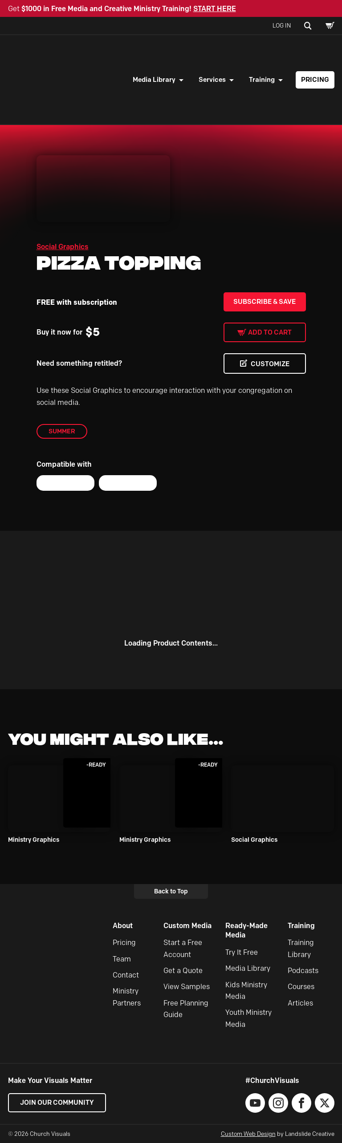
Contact (126, 975)
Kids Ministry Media (246, 991)
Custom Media (187, 925)
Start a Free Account (182, 948)
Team (122, 959)
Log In (282, 25)
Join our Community (57, 1103)
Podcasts (303, 970)
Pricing (315, 80)
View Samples (186, 986)
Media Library (154, 80)
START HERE (214, 8)
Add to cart (270, 332)
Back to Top (171, 891)
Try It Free (241, 952)
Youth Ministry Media (248, 1018)
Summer (62, 431)
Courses (301, 986)
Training (262, 80)
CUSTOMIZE (270, 364)
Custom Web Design (248, 1133)
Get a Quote (183, 970)
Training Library (301, 948)
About (123, 925)
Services (212, 80)
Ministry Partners (127, 997)
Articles (300, 1003)
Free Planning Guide (185, 1009)
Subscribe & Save (264, 302)
